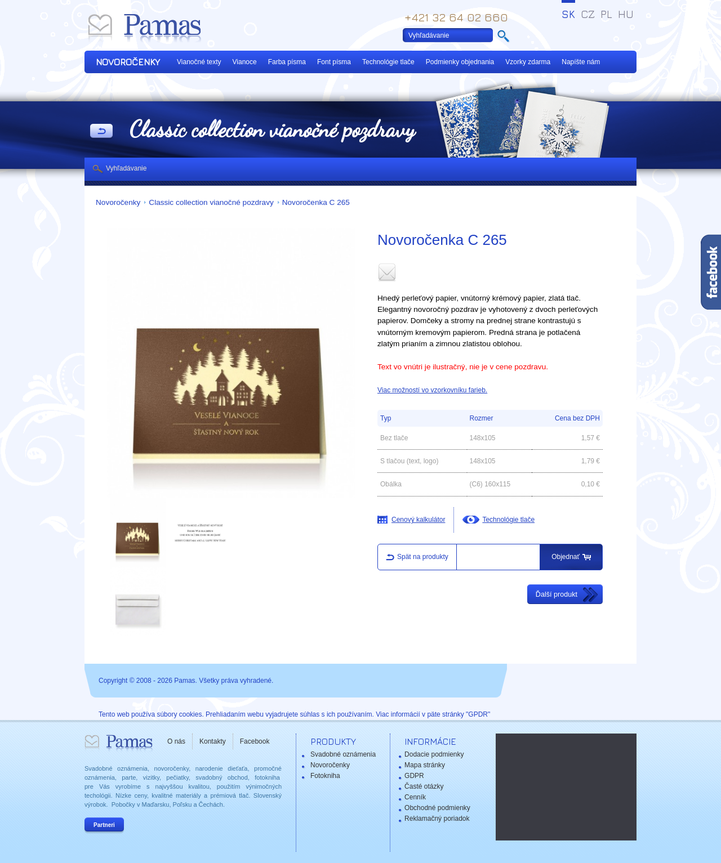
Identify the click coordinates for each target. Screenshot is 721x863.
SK (568, 14)
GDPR (414, 776)
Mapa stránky (424, 765)
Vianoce (245, 62)
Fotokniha (325, 776)
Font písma (334, 62)
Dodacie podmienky (434, 754)
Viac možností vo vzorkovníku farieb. (432, 390)
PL (606, 14)
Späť (101, 132)
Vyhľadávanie (126, 168)
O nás (176, 741)
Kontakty (212, 741)
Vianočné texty (199, 62)
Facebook (255, 741)
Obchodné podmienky (437, 808)
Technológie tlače (388, 62)
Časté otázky (423, 786)
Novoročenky (118, 202)
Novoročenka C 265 (316, 202)
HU (626, 14)
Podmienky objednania (460, 62)
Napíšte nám (581, 62)
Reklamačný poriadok (436, 818)
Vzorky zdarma (527, 62)
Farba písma (287, 62)
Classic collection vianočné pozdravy (211, 202)
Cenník (415, 797)
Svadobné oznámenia (343, 754)
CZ (588, 14)
